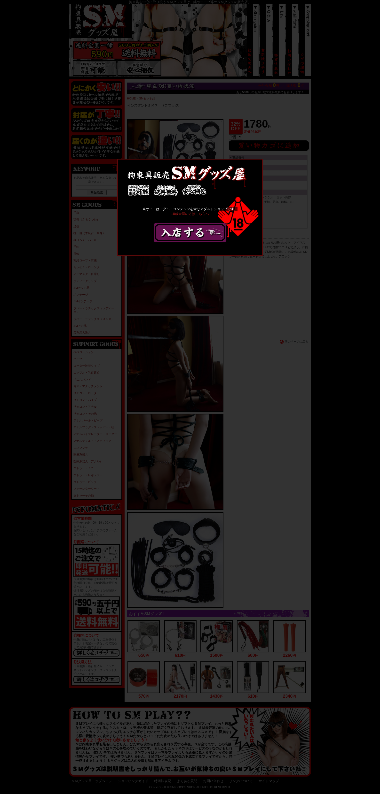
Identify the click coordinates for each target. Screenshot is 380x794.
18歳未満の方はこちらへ (190, 214)
